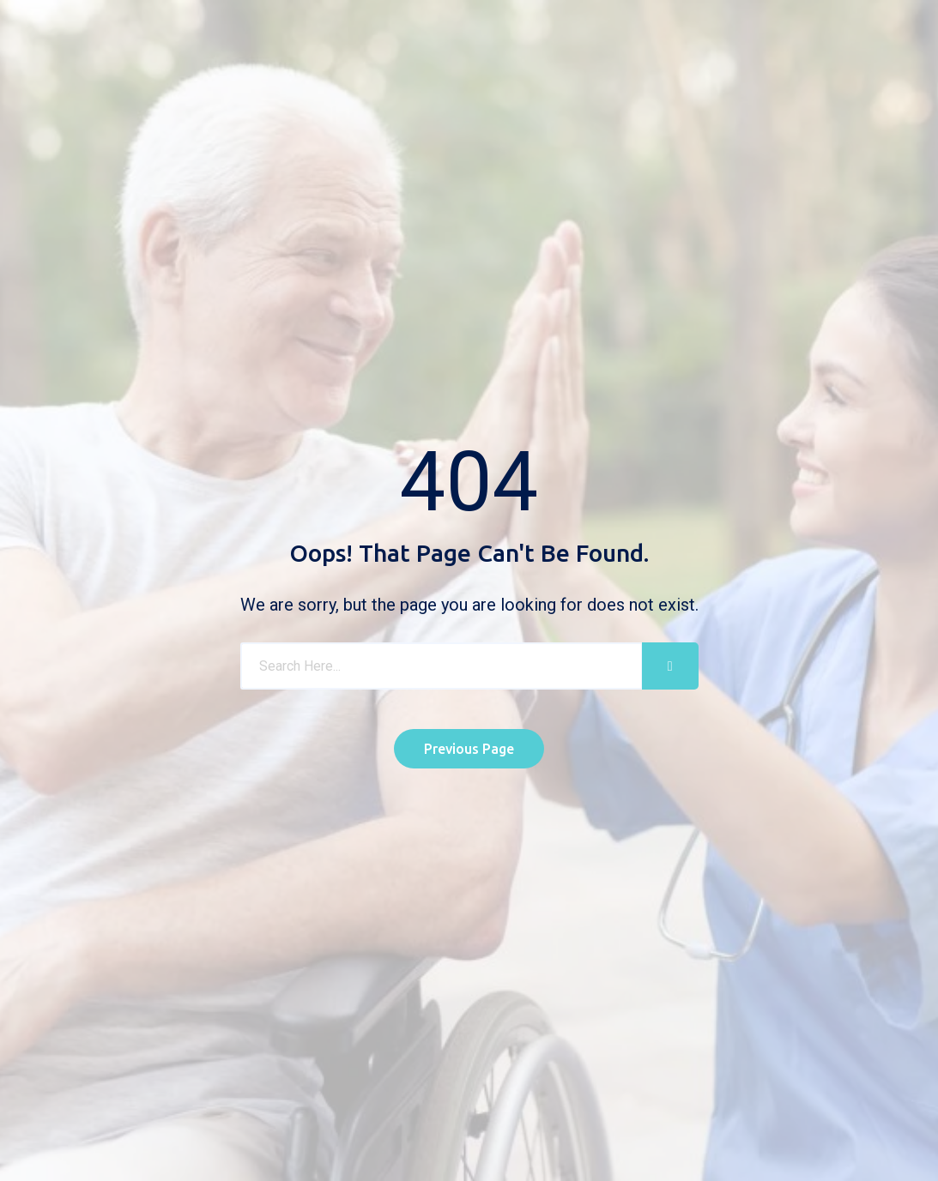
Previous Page (469, 748)
